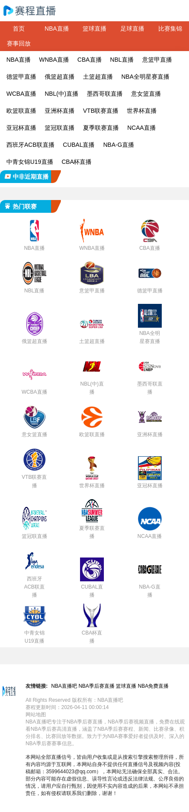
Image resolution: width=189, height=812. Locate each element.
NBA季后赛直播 (96, 686)
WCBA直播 (21, 93)
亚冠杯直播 (21, 127)
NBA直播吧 (64, 686)
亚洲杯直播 (59, 110)
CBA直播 (89, 59)
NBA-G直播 (118, 144)
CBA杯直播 (77, 161)
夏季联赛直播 (101, 127)
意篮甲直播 (157, 59)
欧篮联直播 (21, 110)
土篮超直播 (98, 76)
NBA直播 (57, 28)
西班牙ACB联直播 (30, 144)
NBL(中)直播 (61, 93)
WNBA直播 (54, 59)
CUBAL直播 (79, 144)
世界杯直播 (142, 110)
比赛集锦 (170, 28)
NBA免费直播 (153, 686)
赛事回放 (19, 43)
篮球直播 (94, 28)
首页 (19, 28)
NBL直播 (122, 59)
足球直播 (132, 28)
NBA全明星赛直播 (145, 76)
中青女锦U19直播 (29, 161)
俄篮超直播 (59, 76)
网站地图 (36, 715)
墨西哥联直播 (105, 93)
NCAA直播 (141, 127)
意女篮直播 (146, 93)
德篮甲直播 (21, 76)
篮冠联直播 (59, 127)
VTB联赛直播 (100, 110)
